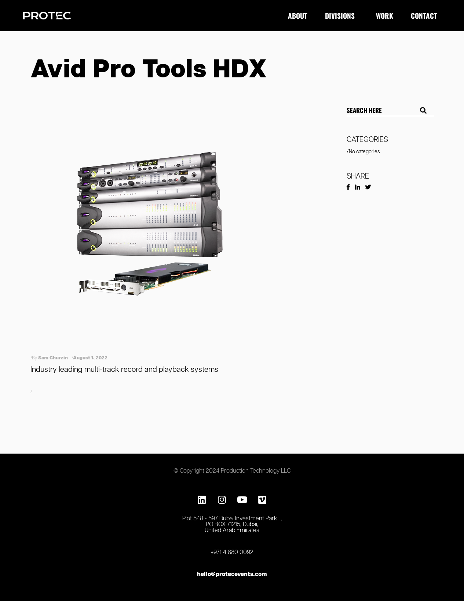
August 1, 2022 (90, 358)
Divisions (341, 15)
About (297, 15)
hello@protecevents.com (232, 574)
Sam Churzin (53, 358)
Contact (426, 15)
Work (384, 15)
